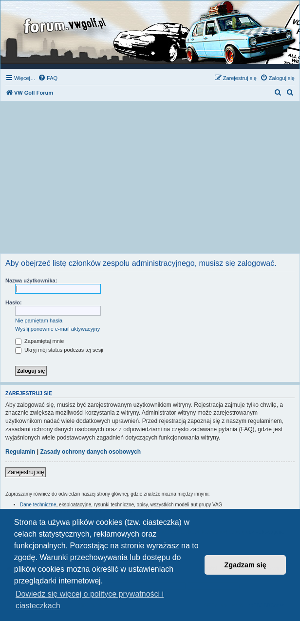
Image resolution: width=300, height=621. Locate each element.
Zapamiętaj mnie (39, 341)
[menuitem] (47, 78)
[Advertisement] (150, 180)
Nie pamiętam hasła (38, 320)
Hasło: (13, 302)
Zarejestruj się (25, 472)
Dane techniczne (38, 504)
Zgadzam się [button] (245, 565)
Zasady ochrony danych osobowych (90, 451)
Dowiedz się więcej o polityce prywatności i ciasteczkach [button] (90, 600)
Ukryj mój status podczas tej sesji (59, 350)
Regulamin (20, 451)
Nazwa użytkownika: (31, 280)
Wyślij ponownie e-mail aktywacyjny (57, 329)
